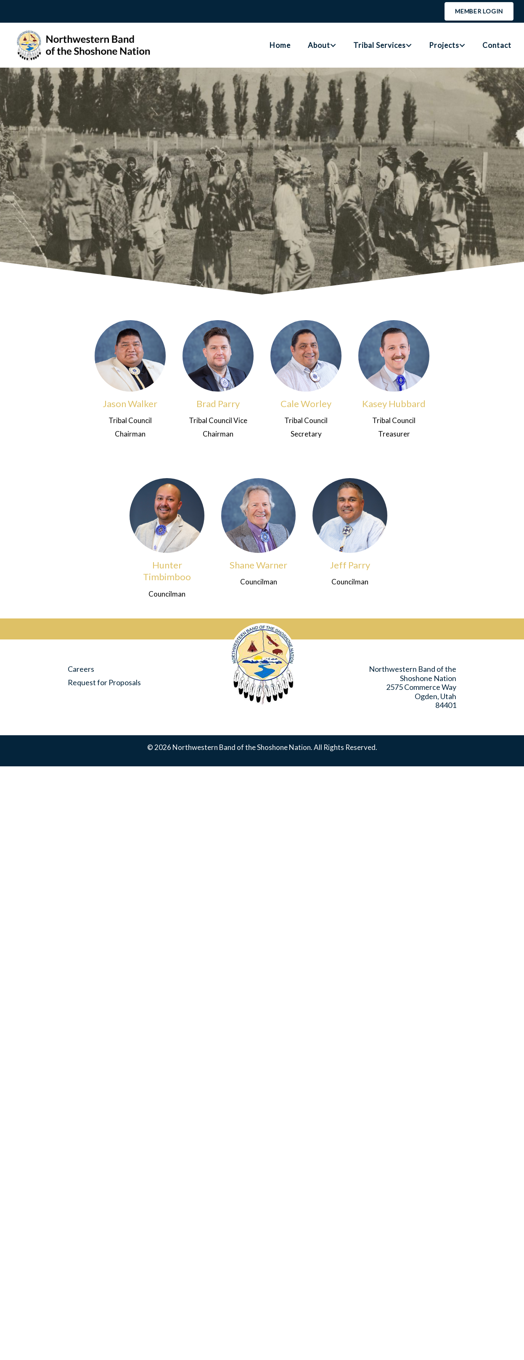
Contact (496, 45)
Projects (444, 45)
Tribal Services (379, 45)
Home (280, 45)
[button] (333, 45)
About (319, 45)
